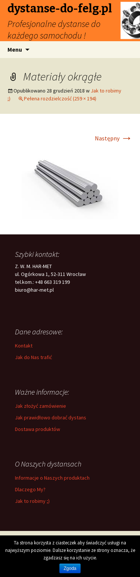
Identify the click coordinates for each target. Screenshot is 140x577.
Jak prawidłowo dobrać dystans (50, 417)
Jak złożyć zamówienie (40, 406)
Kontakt (23, 345)
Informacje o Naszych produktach (52, 477)
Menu (14, 49)
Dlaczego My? (30, 489)
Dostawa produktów (37, 429)
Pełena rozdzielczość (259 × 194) (60, 98)
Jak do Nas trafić (33, 357)
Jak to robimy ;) (32, 501)
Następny (114, 138)
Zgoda (69, 568)
